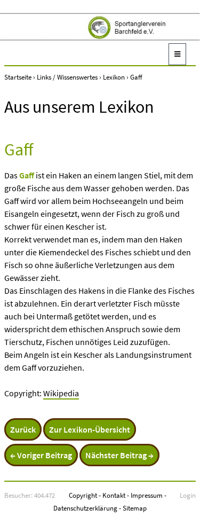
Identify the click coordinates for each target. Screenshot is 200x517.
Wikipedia (61, 393)
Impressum (147, 495)
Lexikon (114, 77)
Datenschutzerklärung (85, 508)
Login (188, 495)
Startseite (17, 77)
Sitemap (135, 508)
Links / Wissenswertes (67, 77)
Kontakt (113, 495)
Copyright (83, 495)
